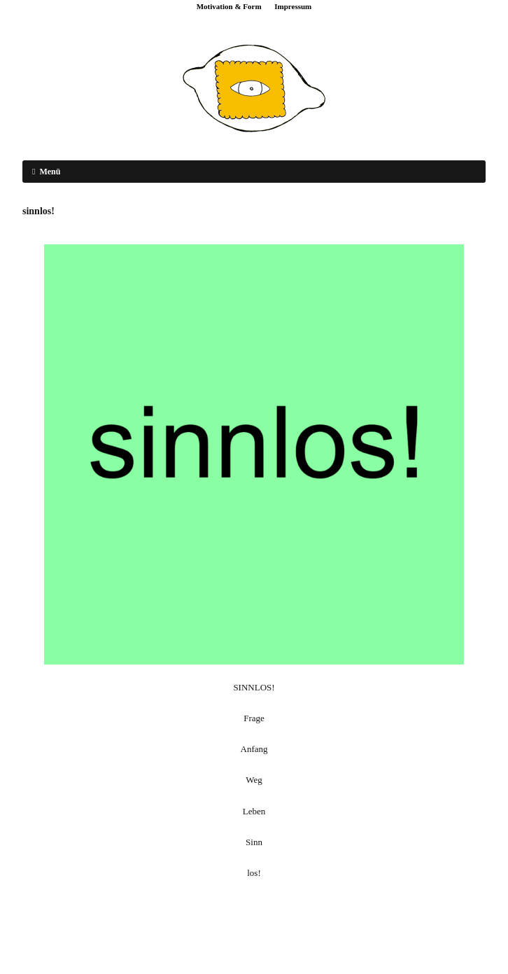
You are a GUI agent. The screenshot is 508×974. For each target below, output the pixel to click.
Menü (49, 171)
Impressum (292, 6)
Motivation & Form (229, 6)
